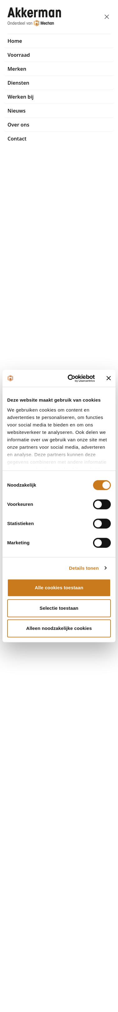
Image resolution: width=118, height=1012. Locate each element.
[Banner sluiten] (108, 378)
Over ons (18, 124)
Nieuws (16, 110)
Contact (17, 138)
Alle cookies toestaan (59, 587)
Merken (16, 68)
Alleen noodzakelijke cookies (59, 628)
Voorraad (18, 54)
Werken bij (20, 96)
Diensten (18, 82)
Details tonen (84, 568)
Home (14, 41)
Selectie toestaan (59, 608)
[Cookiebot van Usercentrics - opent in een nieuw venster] (70, 378)
